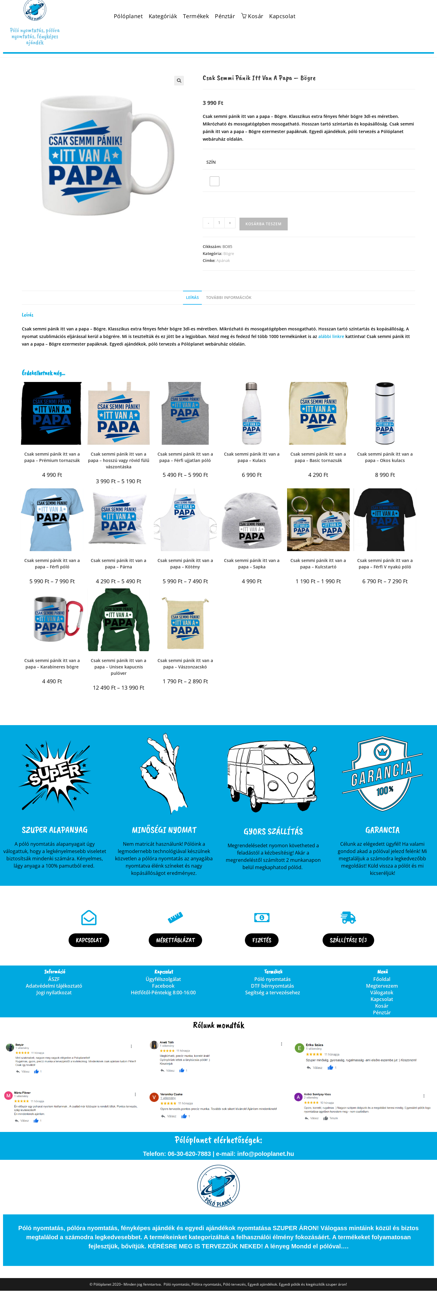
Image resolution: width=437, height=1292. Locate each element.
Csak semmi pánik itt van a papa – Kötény (185, 563)
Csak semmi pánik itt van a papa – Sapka (251, 563)
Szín (211, 162)
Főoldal (381, 980)
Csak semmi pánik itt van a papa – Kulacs (251, 457)
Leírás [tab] (192, 297)
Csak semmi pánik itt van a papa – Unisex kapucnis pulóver (118, 667)
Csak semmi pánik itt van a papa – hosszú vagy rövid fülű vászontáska (118, 460)
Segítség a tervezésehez (272, 993)
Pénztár (225, 16)
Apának (223, 260)
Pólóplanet (128, 16)
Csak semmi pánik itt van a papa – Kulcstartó (318, 563)
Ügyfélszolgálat (163, 980)
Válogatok (381, 993)
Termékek (196, 16)
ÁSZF (54, 980)
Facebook (163, 987)
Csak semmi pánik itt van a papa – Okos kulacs (385, 457)
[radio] (214, 181)
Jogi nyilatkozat (54, 993)
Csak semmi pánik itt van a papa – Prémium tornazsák (52, 457)
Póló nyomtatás (272, 980)
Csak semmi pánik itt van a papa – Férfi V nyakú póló (385, 563)
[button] (179, 80)
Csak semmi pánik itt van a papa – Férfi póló (52, 563)
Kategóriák (163, 16)
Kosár (381, 1007)
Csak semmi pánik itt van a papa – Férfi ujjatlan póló (185, 457)
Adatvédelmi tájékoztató (54, 987)
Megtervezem (382, 987)
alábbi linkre (331, 336)
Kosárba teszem (264, 223)
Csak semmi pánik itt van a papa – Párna (118, 563)
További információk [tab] (228, 297)
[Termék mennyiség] (219, 222)
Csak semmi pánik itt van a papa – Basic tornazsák (318, 457)
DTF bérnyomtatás (272, 987)
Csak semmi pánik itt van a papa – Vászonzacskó (185, 664)
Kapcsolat (282, 16)
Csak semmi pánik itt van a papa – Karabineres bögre (52, 664)
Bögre (228, 253)
